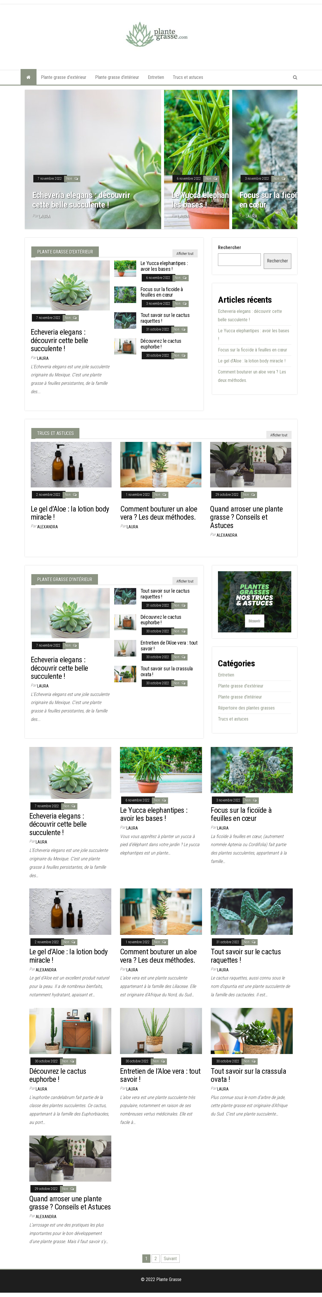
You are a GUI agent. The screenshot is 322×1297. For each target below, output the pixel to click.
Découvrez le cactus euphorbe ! (161, 344)
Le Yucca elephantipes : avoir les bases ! (220, 200)
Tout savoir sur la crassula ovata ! (167, 671)
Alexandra (47, 527)
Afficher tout (185, 254)
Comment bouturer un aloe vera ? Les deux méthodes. (158, 513)
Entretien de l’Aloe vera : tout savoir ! (169, 646)
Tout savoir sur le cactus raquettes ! (165, 318)
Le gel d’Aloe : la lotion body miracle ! (251, 361)
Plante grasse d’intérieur (117, 77)
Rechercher (229, 247)
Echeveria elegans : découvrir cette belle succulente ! (81, 200)
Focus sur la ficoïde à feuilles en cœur (162, 292)
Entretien (156, 77)
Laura (44, 216)
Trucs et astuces (188, 77)
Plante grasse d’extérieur (63, 77)
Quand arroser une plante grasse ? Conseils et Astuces (246, 517)
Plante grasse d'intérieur (240, 697)
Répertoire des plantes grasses (246, 708)
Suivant (170, 1258)
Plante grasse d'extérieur (240, 686)
